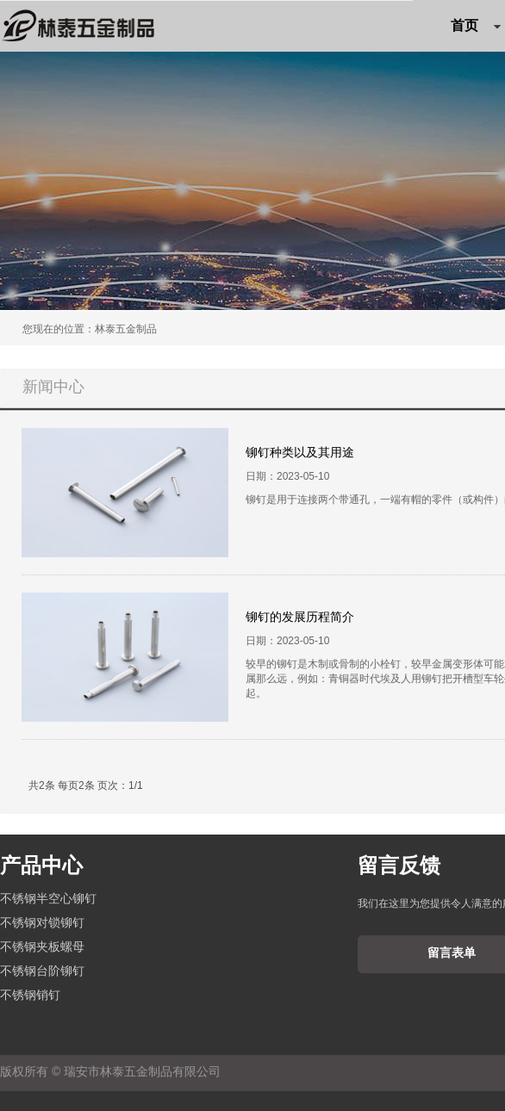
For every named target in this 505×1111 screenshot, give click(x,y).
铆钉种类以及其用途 (300, 452)
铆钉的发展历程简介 (300, 617)
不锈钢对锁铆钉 (42, 922)
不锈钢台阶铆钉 (42, 971)
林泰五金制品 (126, 329)
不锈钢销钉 (30, 995)
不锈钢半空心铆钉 (48, 898)
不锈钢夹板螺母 (42, 946)
